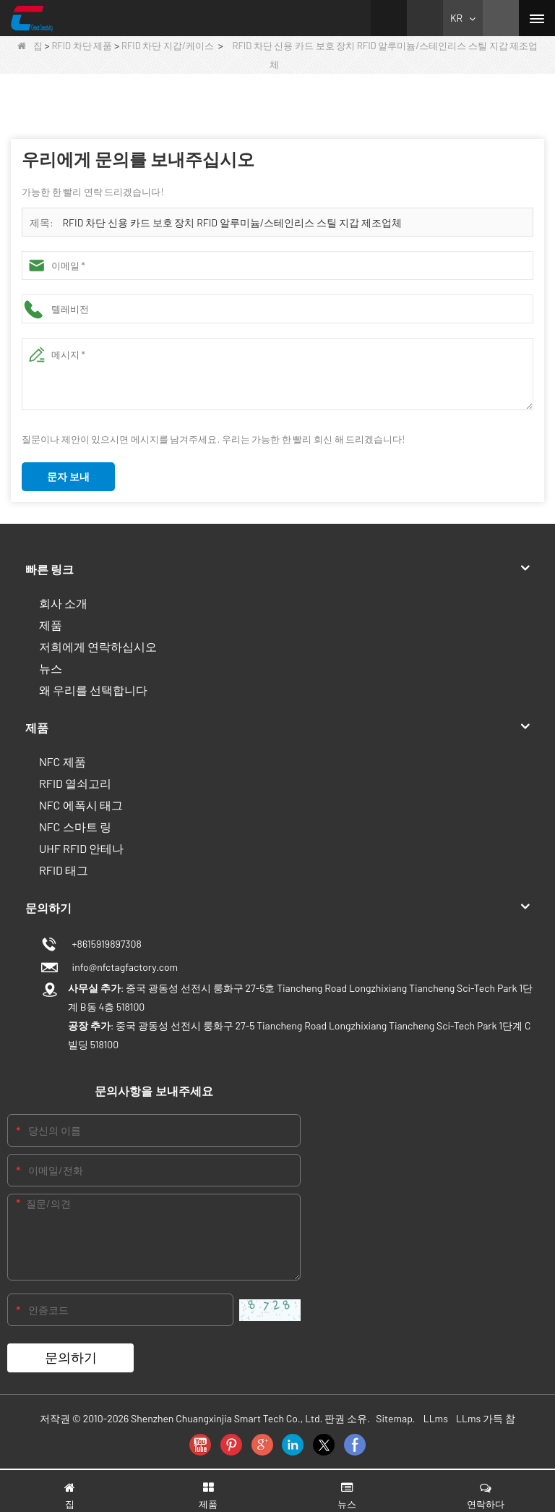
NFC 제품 (62, 761)
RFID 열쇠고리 (75, 783)
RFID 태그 (63, 870)
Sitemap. (395, 1418)
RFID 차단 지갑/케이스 (167, 45)
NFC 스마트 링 (75, 826)
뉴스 (50, 668)
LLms (435, 1418)
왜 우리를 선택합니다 (93, 690)
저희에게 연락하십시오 (98, 646)
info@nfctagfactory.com (123, 967)
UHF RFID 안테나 (81, 848)
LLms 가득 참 (485, 1418)
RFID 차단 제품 (81, 45)
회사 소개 (63, 603)
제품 (50, 625)
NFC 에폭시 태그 (81, 805)
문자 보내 (68, 476)
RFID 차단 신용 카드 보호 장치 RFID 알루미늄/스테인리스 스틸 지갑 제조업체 (232, 222)
